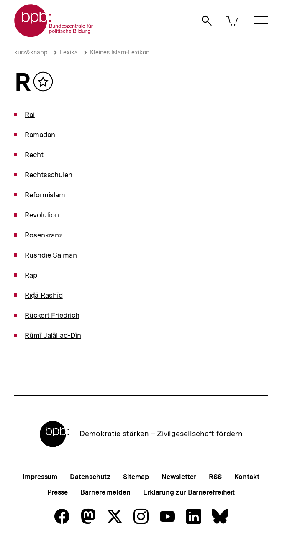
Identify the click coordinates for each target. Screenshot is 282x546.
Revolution (42, 215)
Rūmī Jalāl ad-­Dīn (53, 335)
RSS (215, 477)
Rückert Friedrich (52, 315)
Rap (31, 275)
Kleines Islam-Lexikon (119, 52)
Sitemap (136, 477)
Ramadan (40, 134)
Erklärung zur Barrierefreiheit (189, 492)
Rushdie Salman (51, 255)
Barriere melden (105, 492)
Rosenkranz (44, 235)
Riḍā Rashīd (44, 295)
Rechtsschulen (48, 175)
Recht (34, 155)
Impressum (40, 477)
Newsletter (179, 477)
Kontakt (246, 477)
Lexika (69, 52)
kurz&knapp (31, 52)
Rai (30, 114)
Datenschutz (90, 477)
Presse (57, 492)
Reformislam (45, 195)
